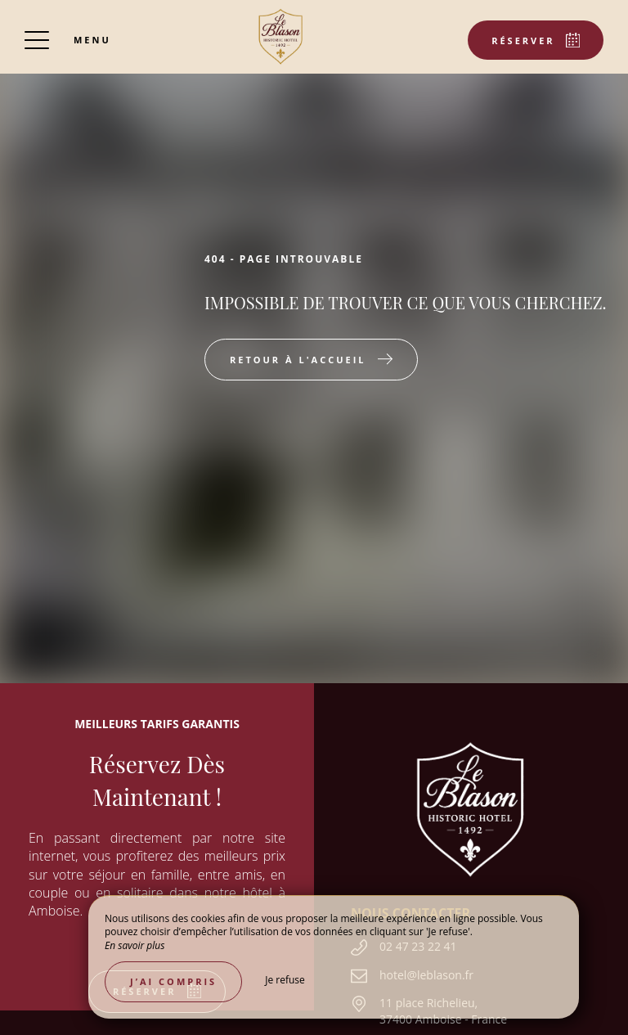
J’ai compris (173, 981)
